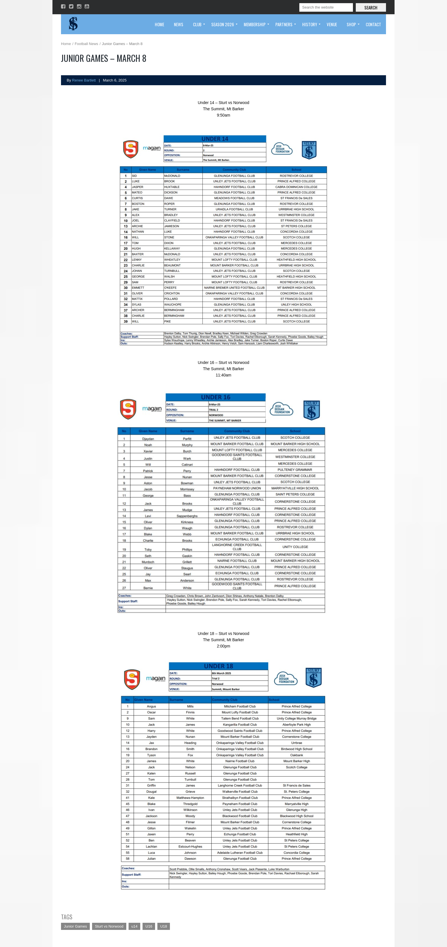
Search (370, 7)
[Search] (326, 7)
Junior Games (75, 926)
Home (66, 44)
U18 (163, 926)
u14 (134, 926)
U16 (148, 926)
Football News (86, 44)
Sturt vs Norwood (109, 926)
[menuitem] (159, 24)
